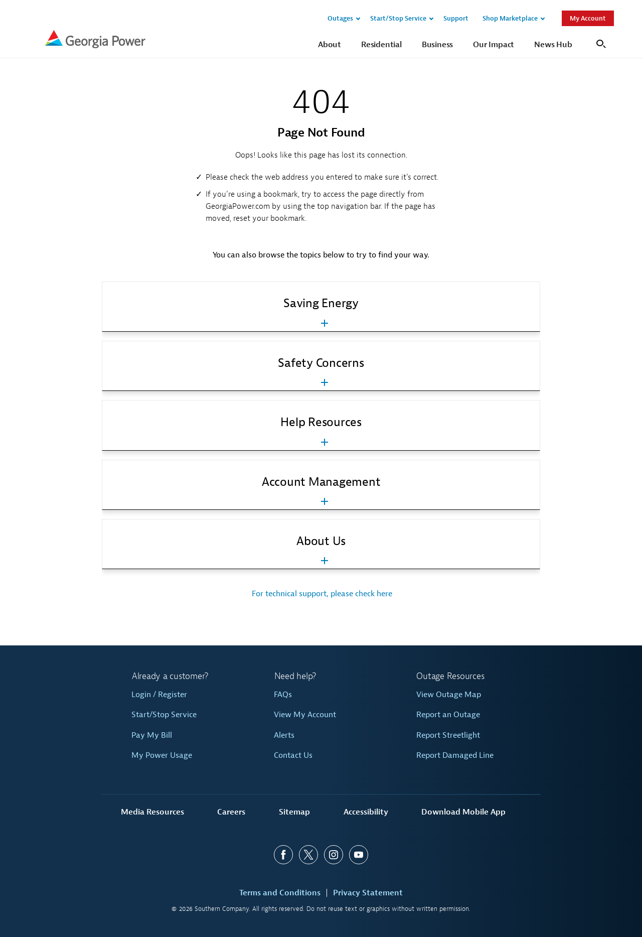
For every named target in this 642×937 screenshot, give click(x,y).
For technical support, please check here (321, 594)
